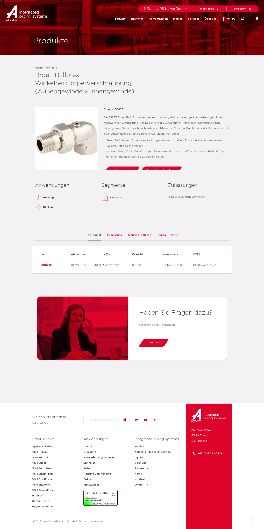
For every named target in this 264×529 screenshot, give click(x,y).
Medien (178, 19)
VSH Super (39, 463)
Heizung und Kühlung (97, 474)
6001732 (46, 265)
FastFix (37, 495)
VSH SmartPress (43, 474)
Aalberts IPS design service (153, 452)
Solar (86, 468)
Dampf (87, 446)
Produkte (119, 19)
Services (193, 19)
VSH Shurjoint (41, 484)
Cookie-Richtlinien (77, 521)
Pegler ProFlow (42, 506)
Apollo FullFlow (42, 446)
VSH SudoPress (42, 468)
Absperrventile (45, 67)
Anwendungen (158, 19)
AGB (34, 521)
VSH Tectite (40, 457)
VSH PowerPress (43, 490)
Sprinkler (89, 463)
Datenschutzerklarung (52, 521)
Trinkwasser (91, 484)
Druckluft (89, 452)
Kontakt (140, 479)
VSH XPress (40, 452)
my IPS (139, 457)
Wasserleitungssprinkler (99, 457)
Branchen (137, 19)
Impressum (96, 521)
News (138, 474)
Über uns (210, 19)
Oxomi (142, 485)
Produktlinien (43, 439)
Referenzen (142, 468)
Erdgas (87, 479)
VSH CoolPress (42, 479)
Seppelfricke (40, 501)
